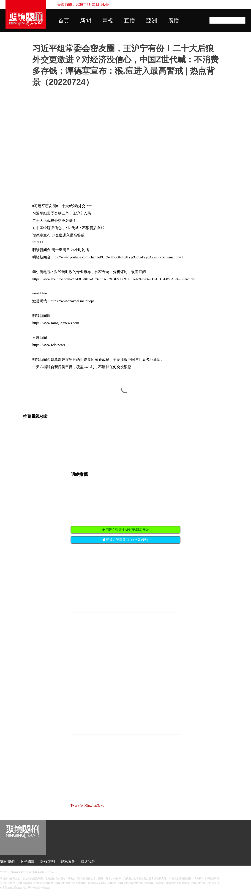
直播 (129, 21)
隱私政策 (67, 862)
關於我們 (7, 862)
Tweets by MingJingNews (87, 805)
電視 (107, 21)
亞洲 (151, 21)
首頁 (63, 21)
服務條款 (27, 862)
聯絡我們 (88, 862)
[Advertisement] (105, 579)
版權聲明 (47, 862)
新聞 (85, 21)
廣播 (173, 21)
